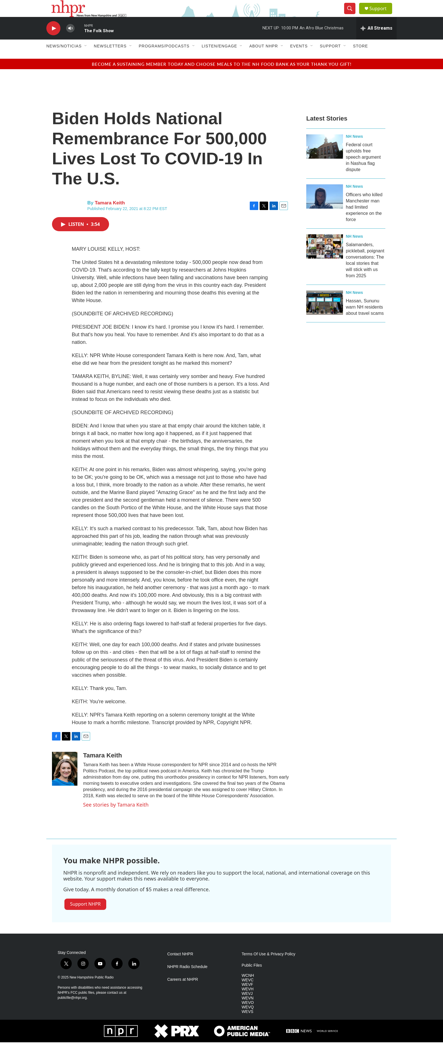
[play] (53, 41)
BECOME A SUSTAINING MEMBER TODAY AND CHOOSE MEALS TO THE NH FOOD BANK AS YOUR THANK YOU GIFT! (221, 77)
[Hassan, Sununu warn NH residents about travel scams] (324, 315)
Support (381, 15)
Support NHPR (85, 917)
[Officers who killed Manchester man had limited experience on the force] (324, 209)
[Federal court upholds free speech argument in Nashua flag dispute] (324, 159)
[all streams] (376, 41)
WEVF (247, 997)
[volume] (70, 41)
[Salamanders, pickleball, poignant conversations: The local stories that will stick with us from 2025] (324, 259)
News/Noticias (64, 58)
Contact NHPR (180, 967)
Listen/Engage (219, 58)
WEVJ (247, 1006)
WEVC (247, 993)
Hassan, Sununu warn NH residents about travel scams (365, 319)
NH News (354, 149)
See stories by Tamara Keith (116, 817)
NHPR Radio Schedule (187, 979)
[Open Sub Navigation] (86, 58)
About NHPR (263, 58)
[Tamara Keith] (64, 781)
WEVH (247, 1002)
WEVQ (248, 1020)
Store (360, 58)
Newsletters (110, 58)
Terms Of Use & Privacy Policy (268, 967)
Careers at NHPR (182, 992)
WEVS (247, 1024)
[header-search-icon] (352, 15)
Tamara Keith (110, 215)
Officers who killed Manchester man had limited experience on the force (364, 220)
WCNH (248, 988)
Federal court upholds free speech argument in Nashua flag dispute (363, 170)
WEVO (248, 1015)
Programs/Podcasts (164, 58)
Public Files (252, 978)
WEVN (247, 1011)
